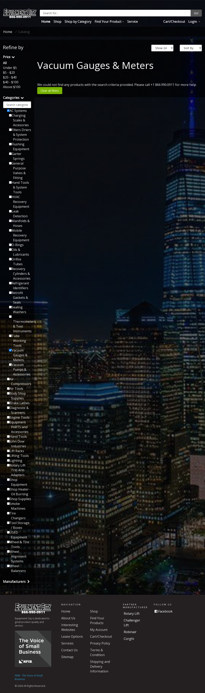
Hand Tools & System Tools (19, 187)
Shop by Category (77, 21)
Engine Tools (18, 417)
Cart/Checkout (174, 21)
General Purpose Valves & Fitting (17, 170)
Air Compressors (19, 381)
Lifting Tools (18, 456)
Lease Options (72, 636)
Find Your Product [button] (107, 21)
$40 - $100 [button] (10, 82)
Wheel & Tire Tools (18, 544)
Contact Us (69, 650)
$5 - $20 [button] (9, 72)
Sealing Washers (17, 309)
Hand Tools (17, 436)
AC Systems (17, 110)
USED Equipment (17, 534)
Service (132, 21)
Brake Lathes (18, 403)
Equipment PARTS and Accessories (17, 427)
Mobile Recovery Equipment (19, 235)
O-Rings (16, 245)
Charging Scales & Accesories (19, 120)
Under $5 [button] (10, 68)
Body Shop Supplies (16, 395)
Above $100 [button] (11, 87)
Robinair (130, 632)
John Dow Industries (16, 443)
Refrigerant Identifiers (19, 285)
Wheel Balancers (16, 568)
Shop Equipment (17, 482)
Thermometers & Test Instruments (20, 324)
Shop (57, 21)
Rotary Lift (132, 613)
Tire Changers (16, 515)
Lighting (14, 460)
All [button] (5, 63)
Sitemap (67, 657)
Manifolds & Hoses (19, 223)
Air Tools (15, 388)
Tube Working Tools (17, 341)
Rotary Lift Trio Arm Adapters (16, 470)
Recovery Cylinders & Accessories (19, 274)
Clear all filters (50, 90)
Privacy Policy (100, 643)
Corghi (129, 638)
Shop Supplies (19, 499)
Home (45, 21)
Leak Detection (18, 213)
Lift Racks (15, 451)
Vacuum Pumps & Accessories (19, 369)
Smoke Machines (16, 506)
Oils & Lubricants (19, 252)
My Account (99, 629)
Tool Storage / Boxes (18, 525)
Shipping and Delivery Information (100, 666)
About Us (68, 618)
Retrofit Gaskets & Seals (18, 298)
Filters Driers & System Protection (20, 135)
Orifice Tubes (16, 261)
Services (67, 643)
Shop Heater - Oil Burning (19, 491)
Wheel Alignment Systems (16, 556)
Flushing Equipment (19, 146)
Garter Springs (17, 156)
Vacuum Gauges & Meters (18, 355)
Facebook (164, 611)
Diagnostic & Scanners (18, 410)
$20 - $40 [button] (10, 77)
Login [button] (193, 21)
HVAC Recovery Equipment (19, 202)
